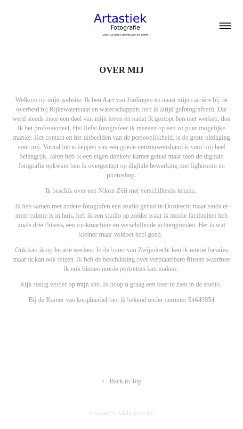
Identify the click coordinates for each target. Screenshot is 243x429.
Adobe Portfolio (135, 413)
